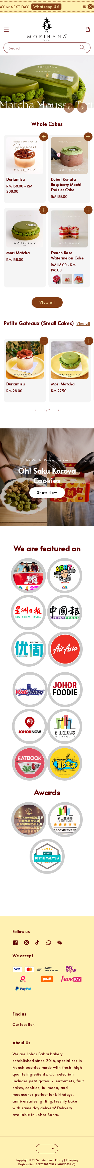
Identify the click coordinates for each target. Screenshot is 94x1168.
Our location (24, 1024)
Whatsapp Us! (49, 6)
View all (47, 302)
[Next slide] (82, 108)
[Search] (82, 47)
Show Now (47, 492)
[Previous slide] (69, 108)
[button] (6, 29)
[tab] (42, 104)
